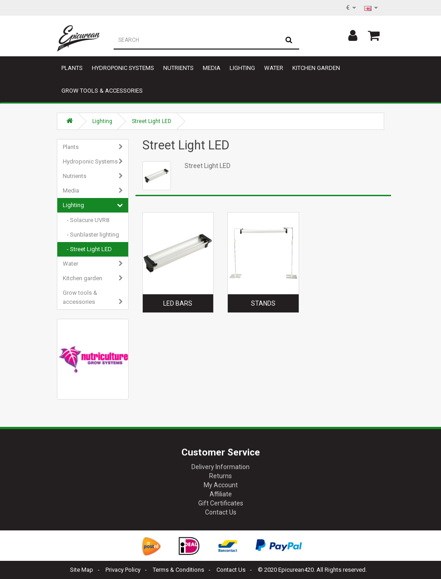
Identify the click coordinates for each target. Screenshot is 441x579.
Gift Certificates (220, 503)
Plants (72, 67)
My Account (221, 485)
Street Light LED (151, 121)
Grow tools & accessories (102, 90)
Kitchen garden (316, 67)
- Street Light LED (87, 249)
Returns (220, 476)
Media (211, 67)
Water (273, 67)
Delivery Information (220, 466)
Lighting (242, 67)
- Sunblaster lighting (91, 234)
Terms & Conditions (178, 569)
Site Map (81, 569)
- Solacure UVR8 (86, 220)
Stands (263, 303)
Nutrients (178, 67)
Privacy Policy (122, 569)
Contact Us (220, 512)
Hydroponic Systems (123, 67)
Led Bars (177, 303)
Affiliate (221, 494)
